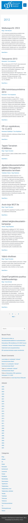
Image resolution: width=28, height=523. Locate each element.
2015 (3, 413)
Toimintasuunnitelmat (7, 503)
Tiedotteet (4, 173)
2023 (3, 394)
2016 (3, 411)
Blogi (3, 30)
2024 (3, 391)
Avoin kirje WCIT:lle (10, 204)
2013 (3, 418)
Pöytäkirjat (9, 131)
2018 (3, 406)
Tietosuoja (4, 498)
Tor (2, 505)
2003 (3, 443)
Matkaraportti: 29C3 (11, 28)
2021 (3, 399)
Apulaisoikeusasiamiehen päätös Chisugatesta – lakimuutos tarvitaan (13, 168)
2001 (3, 448)
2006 (3, 435)
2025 (3, 389)
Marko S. (4, 364)
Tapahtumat (4, 483)
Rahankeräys (5, 479)
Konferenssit (5, 469)
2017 (3, 408)
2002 (3, 445)
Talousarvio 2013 (9, 59)
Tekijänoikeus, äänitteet (7, 491)
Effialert (3, 459)
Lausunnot (4, 471)
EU (2, 461)
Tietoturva (4, 501)
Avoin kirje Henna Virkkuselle (19, 377)
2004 (3, 440)
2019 (3, 404)
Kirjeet (3, 464)
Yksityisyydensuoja (6, 508)
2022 (3, 396)
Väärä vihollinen (9, 256)
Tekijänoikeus (5, 486)
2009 (3, 428)
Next (14, 316)
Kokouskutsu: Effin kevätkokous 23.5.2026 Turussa (14, 343)
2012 (3, 421)
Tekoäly (3, 493)
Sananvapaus (5, 481)
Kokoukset (4, 61)
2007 (3, 433)
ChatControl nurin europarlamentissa (10, 348)
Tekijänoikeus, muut (6, 488)
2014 (3, 416)
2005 (3, 438)
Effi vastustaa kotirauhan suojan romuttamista (13, 350)
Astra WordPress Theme (17, 519)
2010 (3, 426)
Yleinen (9, 173)
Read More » (5, 52)
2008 (3, 430)
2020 (3, 401)
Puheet (3, 474)
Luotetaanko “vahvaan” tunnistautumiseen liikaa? (13, 345)
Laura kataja (5, 359)
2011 (3, 423)
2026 (3, 386)
